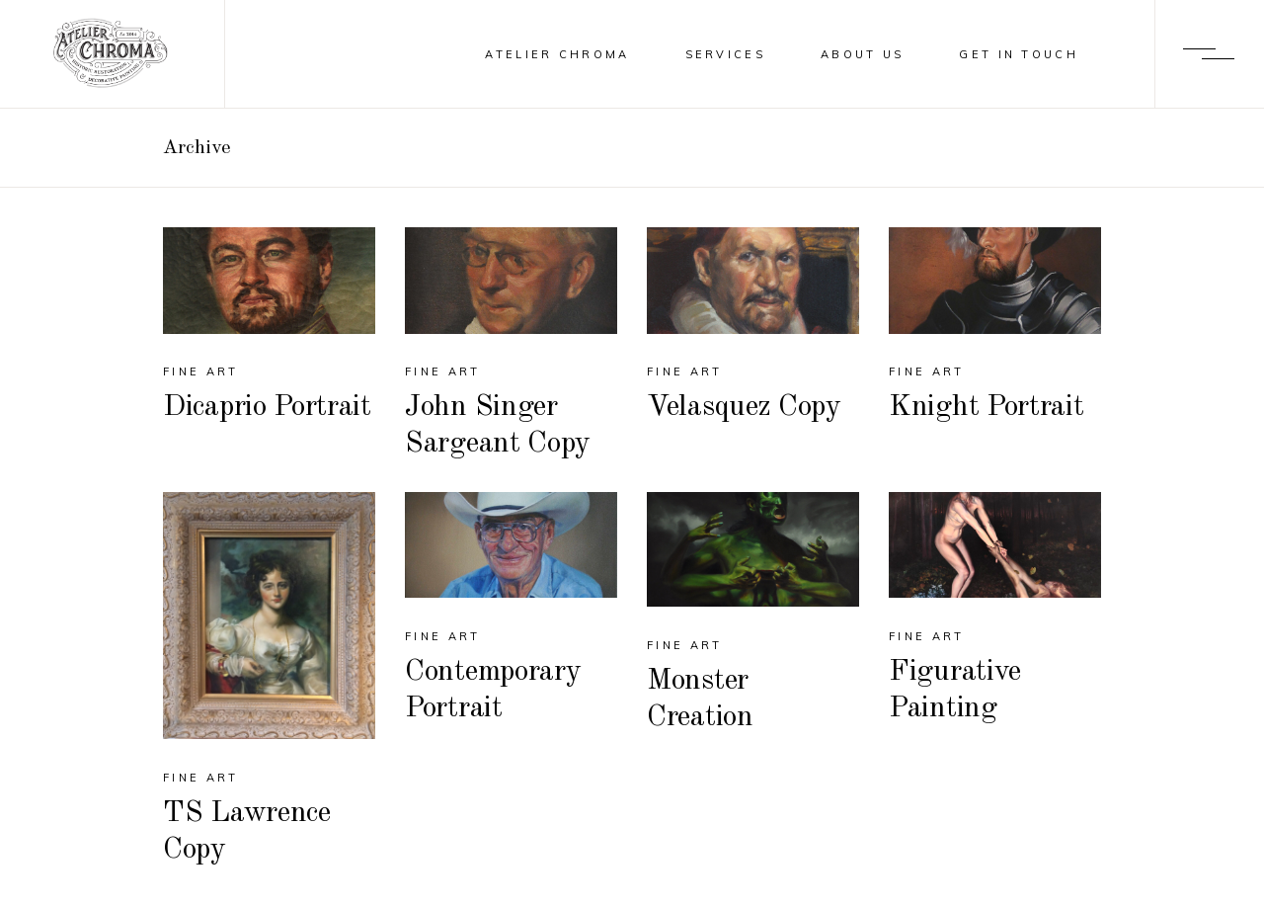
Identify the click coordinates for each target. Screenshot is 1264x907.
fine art (200, 371)
